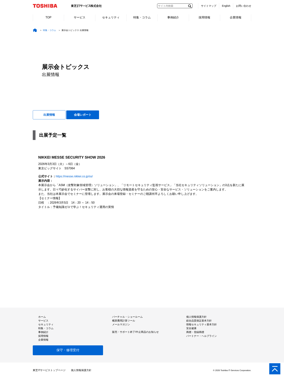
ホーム (42, 316)
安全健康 (191, 328)
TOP (49, 17)
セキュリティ (111, 17)
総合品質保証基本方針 (199, 320)
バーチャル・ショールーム (127, 316)
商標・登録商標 (195, 332)
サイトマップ (208, 5)
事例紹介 (173, 17)
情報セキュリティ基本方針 (201, 324)
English (226, 5)
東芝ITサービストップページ (49, 370)
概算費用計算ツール (123, 320)
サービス (79, 17)
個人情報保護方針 (196, 316)
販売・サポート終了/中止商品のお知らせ (135, 331)
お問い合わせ (243, 5)
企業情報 (235, 17)
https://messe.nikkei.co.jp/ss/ (74, 176)
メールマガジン (121, 324)
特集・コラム (142, 17)
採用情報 (204, 17)
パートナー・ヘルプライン (201, 335)
